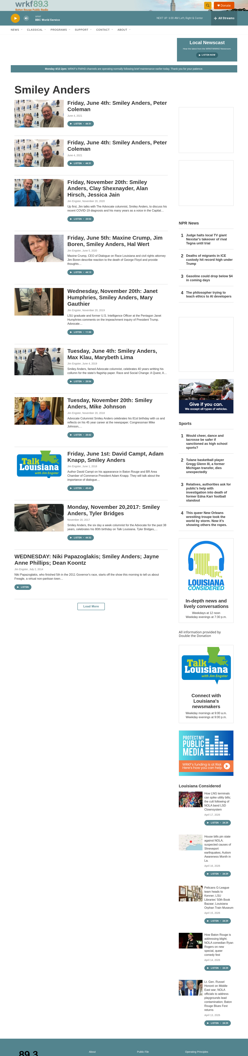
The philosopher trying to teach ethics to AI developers (208, 303)
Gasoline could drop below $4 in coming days (209, 286)
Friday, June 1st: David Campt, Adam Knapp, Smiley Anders (115, 465)
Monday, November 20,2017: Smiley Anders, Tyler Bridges (113, 518)
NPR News (189, 231)
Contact (103, 38)
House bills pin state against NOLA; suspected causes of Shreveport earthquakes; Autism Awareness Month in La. (217, 856)
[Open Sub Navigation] (21, 38)
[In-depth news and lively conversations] (206, 574)
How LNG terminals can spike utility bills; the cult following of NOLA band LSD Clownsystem (217, 809)
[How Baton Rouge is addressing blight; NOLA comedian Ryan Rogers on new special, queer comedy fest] (191, 949)
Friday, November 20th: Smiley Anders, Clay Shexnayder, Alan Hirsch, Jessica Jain (107, 196)
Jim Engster (74, 209)
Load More (91, 614)
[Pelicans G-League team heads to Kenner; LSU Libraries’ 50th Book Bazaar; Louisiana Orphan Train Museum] (191, 902)
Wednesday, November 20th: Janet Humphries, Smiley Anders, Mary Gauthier (112, 305)
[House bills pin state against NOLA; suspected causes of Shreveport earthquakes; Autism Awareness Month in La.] (191, 851)
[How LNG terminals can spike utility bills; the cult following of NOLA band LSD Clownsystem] (191, 807)
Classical (35, 38)
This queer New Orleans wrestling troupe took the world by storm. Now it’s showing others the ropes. (206, 527)
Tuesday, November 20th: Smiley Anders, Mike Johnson (109, 411)
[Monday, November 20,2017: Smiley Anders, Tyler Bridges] (39, 525)
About (122, 38)
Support (81, 38)
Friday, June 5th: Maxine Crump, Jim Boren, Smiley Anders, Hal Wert (115, 249)
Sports (185, 431)
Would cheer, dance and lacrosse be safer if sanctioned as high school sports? (206, 450)
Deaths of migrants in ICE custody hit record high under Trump (209, 268)
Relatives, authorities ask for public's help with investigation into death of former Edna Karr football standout (208, 500)
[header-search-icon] (209, 9)
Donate (228, 9)
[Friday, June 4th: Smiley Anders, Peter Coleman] (39, 121)
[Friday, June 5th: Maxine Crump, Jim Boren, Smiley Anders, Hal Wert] (39, 256)
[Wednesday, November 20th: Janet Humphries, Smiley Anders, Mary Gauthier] (39, 310)
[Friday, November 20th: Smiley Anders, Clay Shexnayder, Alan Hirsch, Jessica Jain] (39, 201)
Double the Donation (195, 644)
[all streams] (224, 26)
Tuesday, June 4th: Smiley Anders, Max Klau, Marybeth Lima (112, 362)
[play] (15, 26)
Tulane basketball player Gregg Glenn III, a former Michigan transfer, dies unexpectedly (205, 474)
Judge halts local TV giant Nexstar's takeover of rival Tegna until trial (206, 247)
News (15, 38)
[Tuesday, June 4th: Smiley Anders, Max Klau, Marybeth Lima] (39, 369)
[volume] (26, 26)
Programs (59, 38)
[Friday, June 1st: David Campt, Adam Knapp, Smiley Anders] (39, 472)
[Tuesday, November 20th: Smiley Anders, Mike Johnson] (39, 419)
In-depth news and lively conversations (206, 611)
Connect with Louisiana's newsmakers (206, 709)
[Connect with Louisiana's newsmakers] (206, 674)
